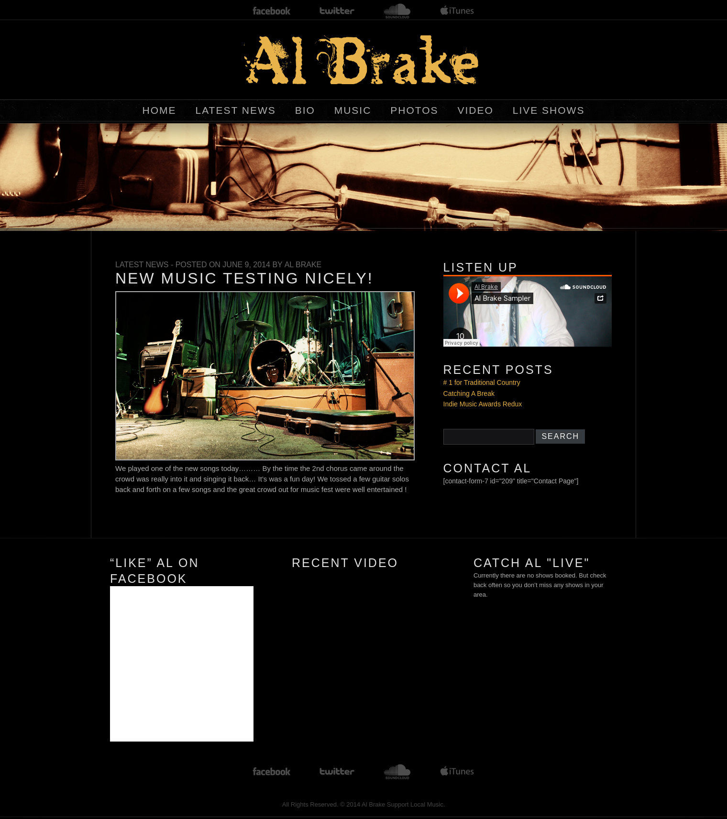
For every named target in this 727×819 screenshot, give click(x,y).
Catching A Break (469, 393)
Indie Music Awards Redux (482, 404)
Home (159, 110)
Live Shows (549, 110)
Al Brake (303, 265)
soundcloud (397, 11)
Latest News (235, 110)
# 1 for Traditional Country (481, 382)
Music (353, 110)
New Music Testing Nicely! (244, 278)
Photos (414, 110)
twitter (337, 11)
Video (475, 110)
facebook (272, 11)
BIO (305, 110)
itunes (457, 11)
